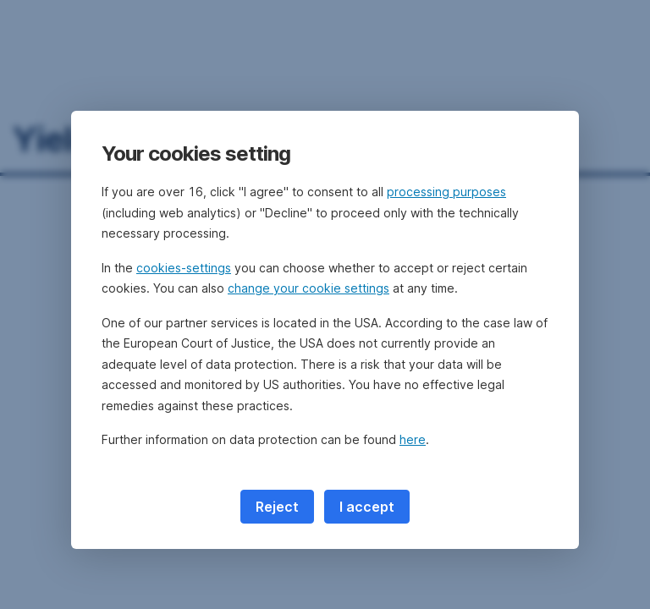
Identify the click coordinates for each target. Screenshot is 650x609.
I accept (366, 506)
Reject (277, 506)
